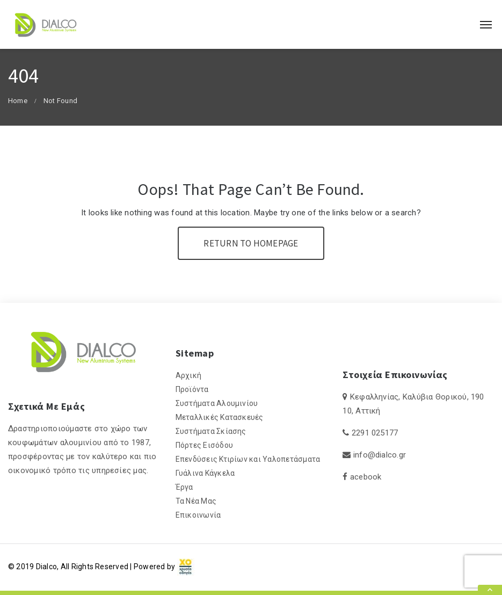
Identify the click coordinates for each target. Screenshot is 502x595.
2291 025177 (375, 433)
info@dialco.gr (379, 455)
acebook (366, 477)
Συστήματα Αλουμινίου (217, 403)
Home (17, 101)
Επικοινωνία (198, 515)
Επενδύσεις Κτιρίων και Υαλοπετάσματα (248, 459)
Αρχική (188, 375)
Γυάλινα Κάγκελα (205, 473)
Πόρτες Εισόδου (204, 445)
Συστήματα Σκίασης (211, 431)
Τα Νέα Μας (196, 501)
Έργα (184, 487)
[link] (185, 566)
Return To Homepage (250, 243)
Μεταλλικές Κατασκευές (220, 417)
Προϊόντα (192, 389)
